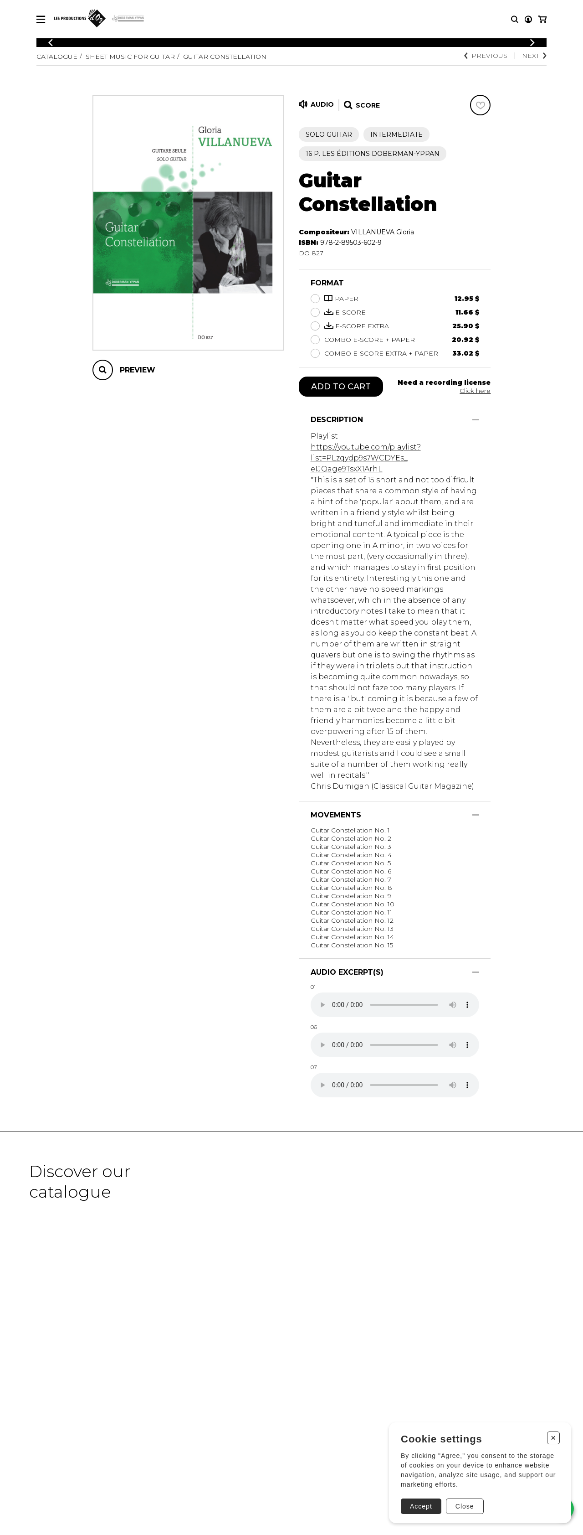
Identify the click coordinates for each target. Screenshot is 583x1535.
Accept (421, 1506)
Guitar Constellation (224, 56)
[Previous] (50, 42)
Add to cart (341, 387)
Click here (475, 391)
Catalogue (56, 56)
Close (464, 1506)
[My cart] (542, 19)
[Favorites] (480, 105)
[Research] (514, 19)
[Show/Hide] (475, 419)
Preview (137, 370)
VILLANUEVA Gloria (382, 232)
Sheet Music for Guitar (130, 56)
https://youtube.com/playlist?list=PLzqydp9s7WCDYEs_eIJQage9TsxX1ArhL (366, 458)
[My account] (528, 19)
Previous (485, 56)
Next (534, 56)
